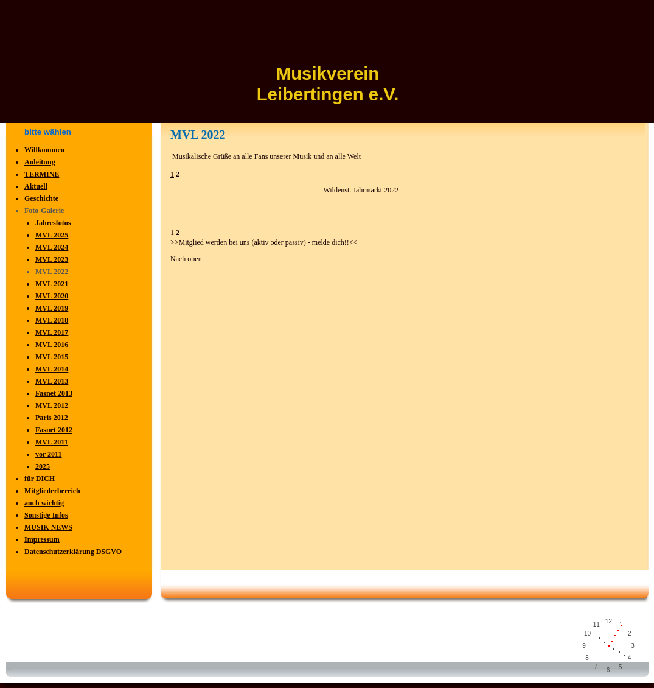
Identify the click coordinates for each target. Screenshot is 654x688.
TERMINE (41, 174)
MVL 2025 (51, 235)
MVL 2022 (51, 271)
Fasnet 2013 (53, 393)
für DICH (39, 478)
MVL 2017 (51, 332)
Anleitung (39, 162)
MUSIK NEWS (48, 527)
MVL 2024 (51, 247)
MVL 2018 (51, 320)
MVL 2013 (51, 381)
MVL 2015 (51, 357)
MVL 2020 (51, 296)
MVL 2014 (51, 369)
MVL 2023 (51, 259)
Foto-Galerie (44, 210)
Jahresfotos (53, 223)
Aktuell (35, 186)
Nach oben (186, 258)
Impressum (42, 539)
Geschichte (41, 198)
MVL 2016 (51, 344)
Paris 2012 (51, 417)
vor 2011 (48, 454)
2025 (42, 466)
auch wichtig (44, 503)
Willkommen (44, 150)
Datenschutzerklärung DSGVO (73, 551)
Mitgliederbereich (52, 490)
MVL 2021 (51, 283)
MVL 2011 (51, 442)
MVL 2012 (51, 405)
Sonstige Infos (46, 515)
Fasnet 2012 (53, 430)
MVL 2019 (51, 308)
